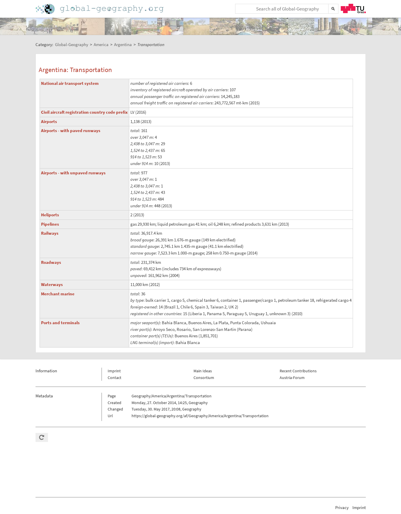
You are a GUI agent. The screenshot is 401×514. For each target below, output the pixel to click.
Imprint (114, 370)
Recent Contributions (298, 370)
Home (100, 9)
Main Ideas (203, 370)
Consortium (204, 377)
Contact (114, 377)
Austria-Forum (292, 377)
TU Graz (353, 8)
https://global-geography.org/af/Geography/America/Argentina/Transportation (200, 415)
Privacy (342, 507)
